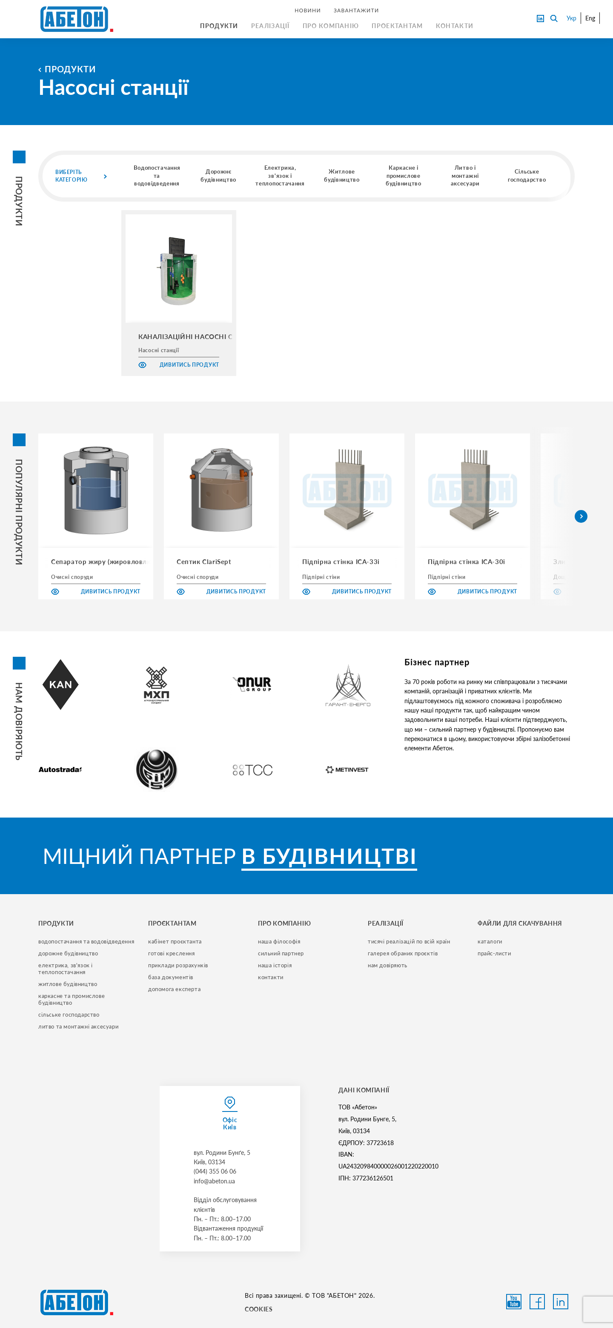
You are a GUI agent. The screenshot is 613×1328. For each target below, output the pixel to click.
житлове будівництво (67, 983)
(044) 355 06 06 (215, 1171)
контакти (271, 977)
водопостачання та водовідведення (86, 941)
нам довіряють (387, 965)
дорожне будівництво (68, 953)
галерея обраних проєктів (403, 953)
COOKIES (258, 1309)
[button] (581, 516)
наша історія (275, 965)
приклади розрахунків (178, 965)
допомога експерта (174, 989)
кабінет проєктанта (175, 941)
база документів (170, 977)
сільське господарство (69, 1014)
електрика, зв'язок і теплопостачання (66, 968)
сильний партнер (281, 953)
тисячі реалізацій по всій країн (409, 941)
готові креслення (171, 953)
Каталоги (490, 941)
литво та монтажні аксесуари (78, 1026)
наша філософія (279, 941)
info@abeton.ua (214, 1181)
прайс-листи (494, 953)
